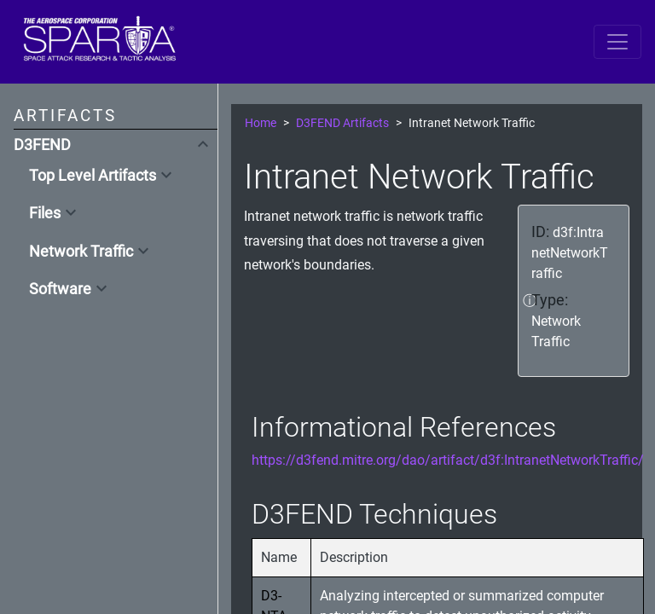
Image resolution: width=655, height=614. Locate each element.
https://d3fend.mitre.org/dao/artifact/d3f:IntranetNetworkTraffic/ (448, 460)
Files (45, 213)
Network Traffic (81, 251)
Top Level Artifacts (92, 175)
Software (60, 289)
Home (260, 123)
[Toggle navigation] (617, 42)
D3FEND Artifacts (342, 123)
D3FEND (42, 145)
